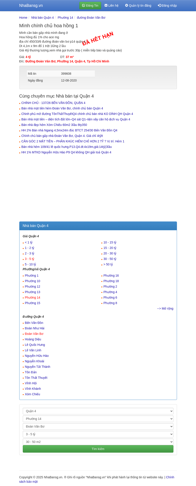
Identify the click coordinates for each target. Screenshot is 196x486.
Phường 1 (32, 275)
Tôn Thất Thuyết (36, 377)
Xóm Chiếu (32, 394)
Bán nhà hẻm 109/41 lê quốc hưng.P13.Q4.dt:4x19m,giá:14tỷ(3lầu (66, 147)
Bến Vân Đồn (34, 323)
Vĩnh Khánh (33, 388)
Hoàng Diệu (33, 339)
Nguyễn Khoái (34, 361)
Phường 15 (32, 303)
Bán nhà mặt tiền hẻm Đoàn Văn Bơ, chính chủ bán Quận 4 (62, 108)
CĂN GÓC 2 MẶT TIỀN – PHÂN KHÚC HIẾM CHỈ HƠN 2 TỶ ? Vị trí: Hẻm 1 (72, 141)
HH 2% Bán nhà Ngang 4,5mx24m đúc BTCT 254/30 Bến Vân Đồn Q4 (69, 130)
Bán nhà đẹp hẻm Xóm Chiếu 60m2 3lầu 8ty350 (54, 125)
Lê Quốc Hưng (35, 344)
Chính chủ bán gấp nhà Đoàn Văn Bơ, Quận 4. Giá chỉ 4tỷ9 (62, 136)
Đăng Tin (90, 5)
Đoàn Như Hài (34, 328)
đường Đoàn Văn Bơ (91, 17)
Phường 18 (111, 281)
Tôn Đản (31, 372)
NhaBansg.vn (31, 5)
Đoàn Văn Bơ (34, 333)
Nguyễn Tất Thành (37, 366)
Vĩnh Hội (31, 383)
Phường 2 (110, 286)
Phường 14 (65, 17)
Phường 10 (32, 281)
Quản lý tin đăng (138, 5)
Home (23, 17)
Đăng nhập (167, 5)
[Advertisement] (98, 188)
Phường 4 (110, 292)
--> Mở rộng (165, 308)
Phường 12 (32, 286)
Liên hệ (111, 5)
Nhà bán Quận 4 (42, 17)
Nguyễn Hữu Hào (37, 355)
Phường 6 (110, 297)
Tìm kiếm (98, 449)
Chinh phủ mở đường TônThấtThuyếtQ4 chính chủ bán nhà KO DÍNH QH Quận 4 (77, 114)
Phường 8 (110, 303)
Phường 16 (111, 275)
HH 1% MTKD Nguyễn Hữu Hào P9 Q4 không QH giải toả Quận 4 (66, 152)
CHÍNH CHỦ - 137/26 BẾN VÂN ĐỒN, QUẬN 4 (53, 103)
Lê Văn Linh (33, 350)
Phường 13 (32, 292)
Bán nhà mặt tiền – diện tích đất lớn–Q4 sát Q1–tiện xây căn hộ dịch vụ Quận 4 (75, 119)
